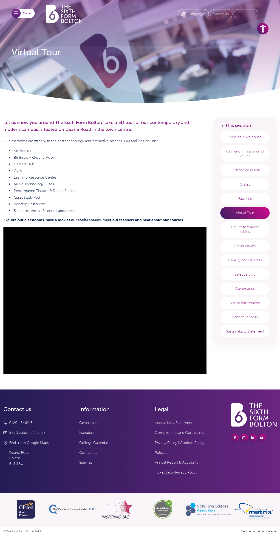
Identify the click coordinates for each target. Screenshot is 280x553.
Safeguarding (245, 274)
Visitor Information (245, 303)
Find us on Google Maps (29, 442)
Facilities (245, 198)
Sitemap (85, 462)
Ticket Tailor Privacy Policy (176, 472)
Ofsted (245, 184)
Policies (161, 452)
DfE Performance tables (245, 229)
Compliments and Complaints (179, 432)
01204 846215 (21, 422)
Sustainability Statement (245, 331)
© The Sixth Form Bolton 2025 (22, 531)
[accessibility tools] (263, 28)
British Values (245, 246)
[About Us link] (221, 14)
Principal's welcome (245, 137)
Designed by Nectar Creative (258, 531)
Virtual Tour (245, 213)
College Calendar (93, 442)
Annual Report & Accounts (176, 462)
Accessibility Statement (173, 422)
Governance (245, 288)
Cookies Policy (192, 442)
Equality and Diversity (245, 260)
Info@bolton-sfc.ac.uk (27, 432)
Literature (86, 432)
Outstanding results (245, 170)
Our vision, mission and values (245, 153)
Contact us (88, 452)
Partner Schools (245, 317)
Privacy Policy (166, 442)
